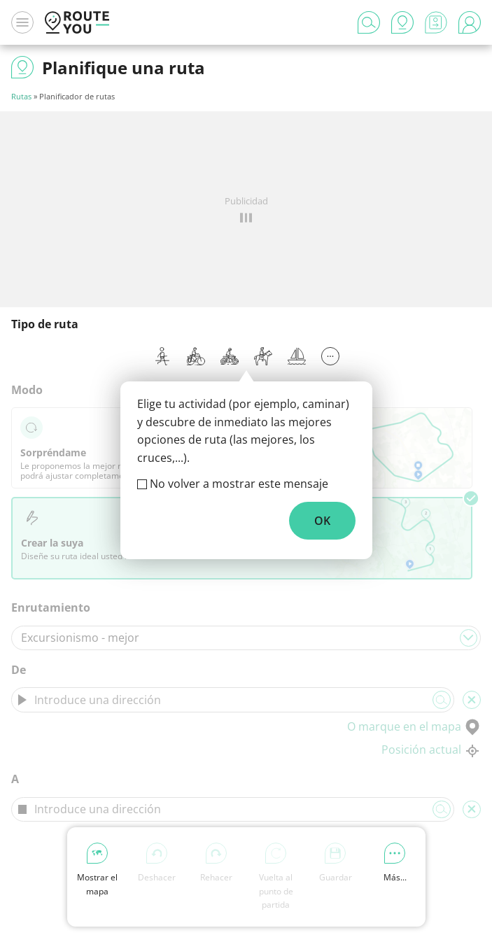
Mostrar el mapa (97, 870)
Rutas (21, 96)
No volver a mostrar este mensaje (239, 483)
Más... (395, 863)
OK (322, 520)
